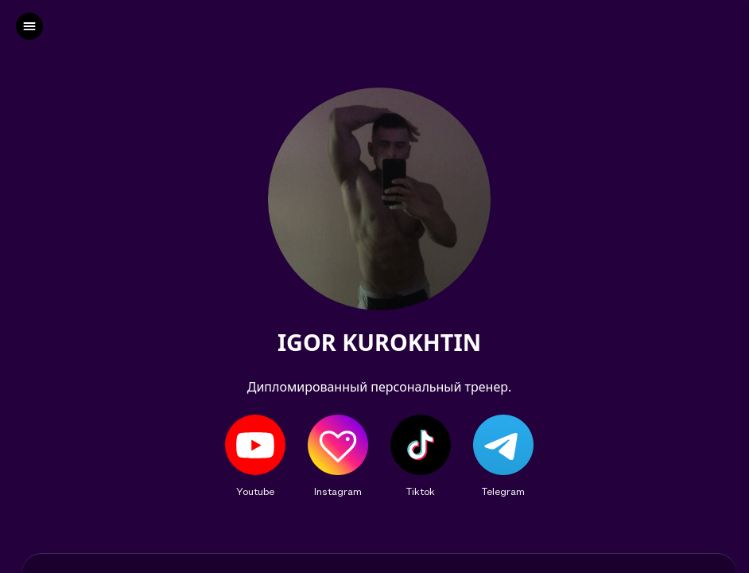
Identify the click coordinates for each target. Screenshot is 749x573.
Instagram (338, 491)
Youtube (255, 491)
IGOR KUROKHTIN (379, 343)
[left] (29, 26)
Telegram (503, 491)
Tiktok (420, 491)
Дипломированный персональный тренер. (379, 387)
